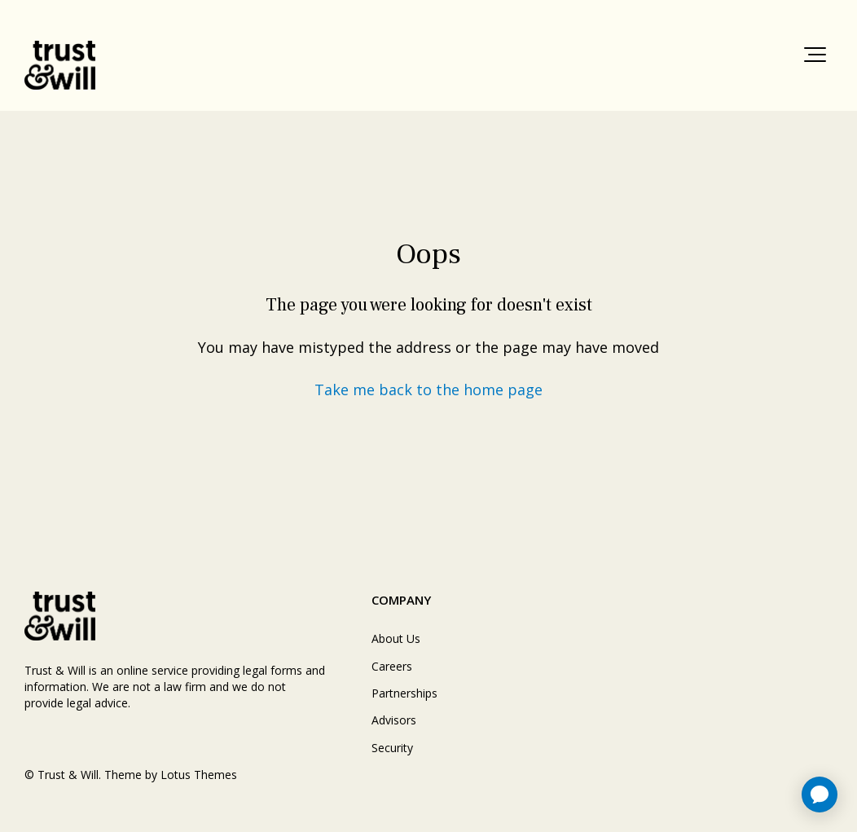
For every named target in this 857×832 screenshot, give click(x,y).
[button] (815, 54)
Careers (391, 666)
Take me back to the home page (428, 389)
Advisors (393, 720)
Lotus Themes (198, 774)
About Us (395, 638)
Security (392, 747)
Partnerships (404, 693)
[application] (819, 794)
